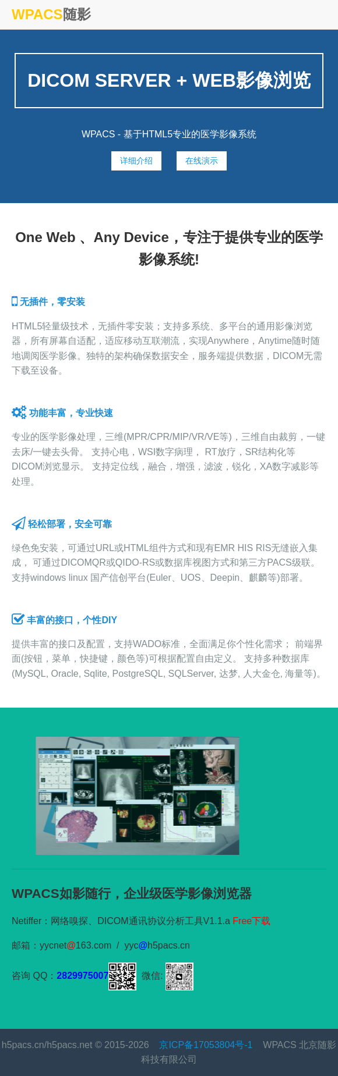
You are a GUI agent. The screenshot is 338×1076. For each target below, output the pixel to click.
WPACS (37, 14)
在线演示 (201, 160)
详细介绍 (136, 160)
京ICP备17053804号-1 (205, 1045)
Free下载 (251, 921)
